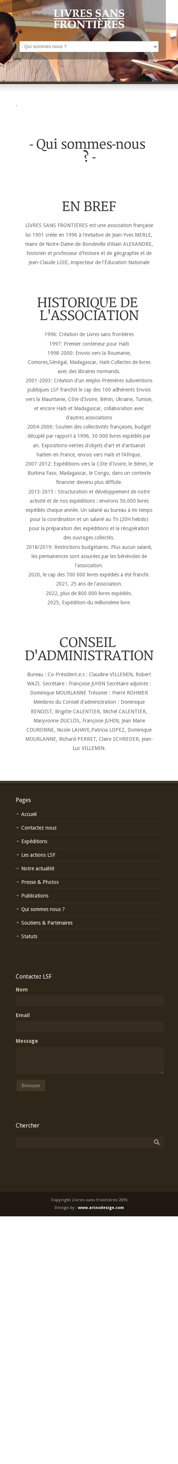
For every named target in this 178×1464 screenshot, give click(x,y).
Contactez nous (38, 828)
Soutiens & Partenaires (47, 923)
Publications (34, 896)
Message (27, 1041)
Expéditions (34, 841)
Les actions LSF (38, 855)
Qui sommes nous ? (43, 909)
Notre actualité (37, 868)
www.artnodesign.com (101, 1207)
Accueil (29, 814)
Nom (22, 990)
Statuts (29, 936)
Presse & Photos (40, 882)
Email (23, 1015)
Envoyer (31, 1085)
